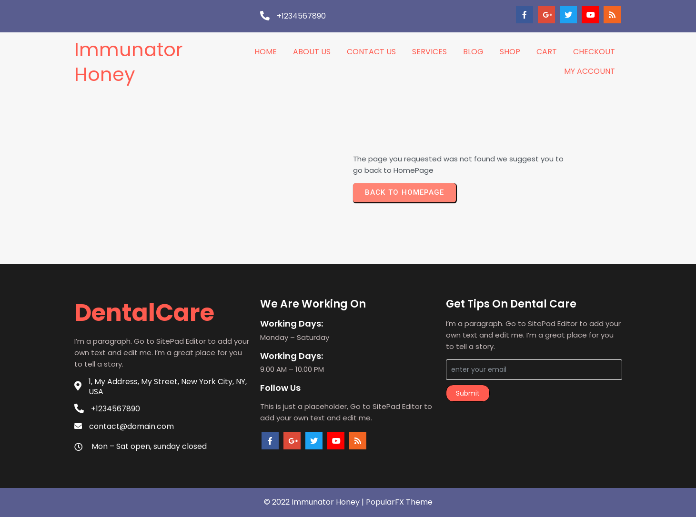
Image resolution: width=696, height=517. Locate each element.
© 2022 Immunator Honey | (315, 502)
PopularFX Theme (399, 502)
